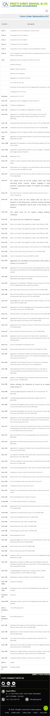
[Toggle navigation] (47, 11)
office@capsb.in (35, 699)
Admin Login (15, 713)
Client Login (26, 713)
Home (7, 713)
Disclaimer (43, 713)
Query (35, 713)
